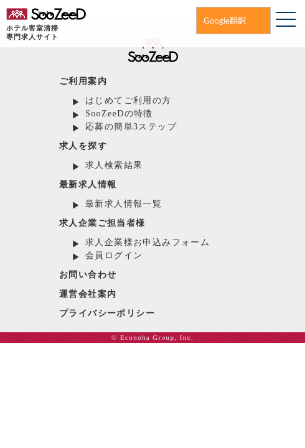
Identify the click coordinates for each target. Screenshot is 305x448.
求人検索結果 (114, 165)
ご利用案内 (83, 81)
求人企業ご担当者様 (102, 223)
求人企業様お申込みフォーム (147, 242)
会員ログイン (114, 255)
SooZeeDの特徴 (119, 113)
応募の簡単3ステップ (131, 126)
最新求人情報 (87, 184)
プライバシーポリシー (107, 313)
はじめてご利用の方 (128, 100)
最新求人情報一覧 (123, 203)
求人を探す (83, 146)
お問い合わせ (87, 274)
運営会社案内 (87, 294)
